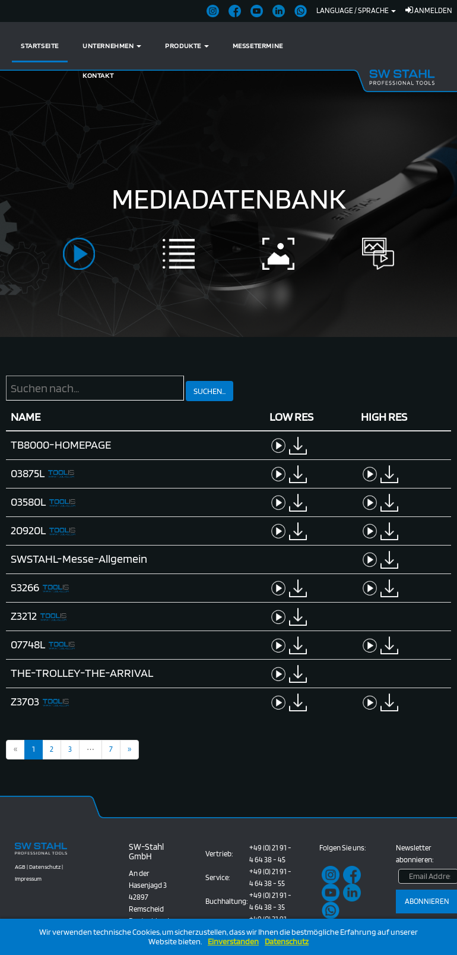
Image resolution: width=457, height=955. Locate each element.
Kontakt (97, 75)
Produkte (186, 45)
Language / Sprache (356, 10)
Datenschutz (287, 941)
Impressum (28, 878)
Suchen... (209, 391)
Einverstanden (233, 941)
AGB (20, 866)
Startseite (40, 45)
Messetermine (258, 45)
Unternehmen (111, 45)
